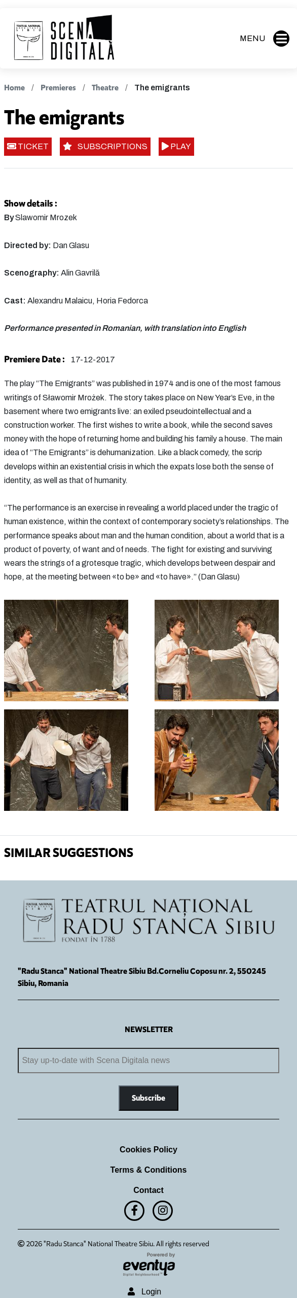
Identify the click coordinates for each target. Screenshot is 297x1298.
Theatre (105, 87)
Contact (148, 1190)
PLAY (176, 146)
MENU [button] (264, 38)
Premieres (59, 87)
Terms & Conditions (148, 1170)
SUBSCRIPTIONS (105, 146)
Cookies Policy (148, 1149)
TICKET (28, 146)
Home (14, 87)
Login (144, 1291)
